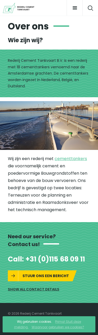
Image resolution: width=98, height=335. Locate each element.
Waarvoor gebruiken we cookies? (58, 327)
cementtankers (71, 159)
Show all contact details (33, 289)
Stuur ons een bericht (45, 275)
